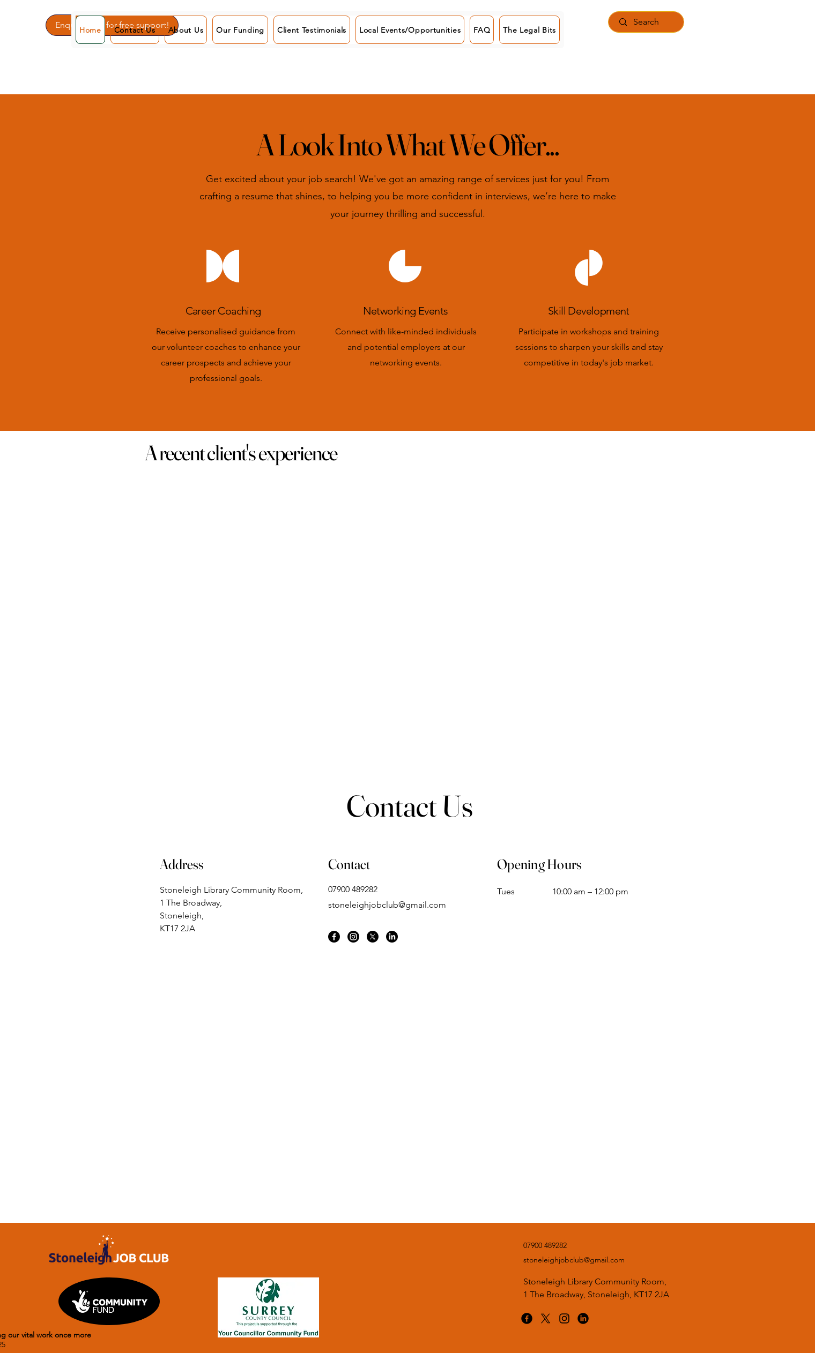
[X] (373, 937)
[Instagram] (353, 937)
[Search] (646, 22)
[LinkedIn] (392, 937)
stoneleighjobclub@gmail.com (387, 905)
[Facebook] (334, 937)
